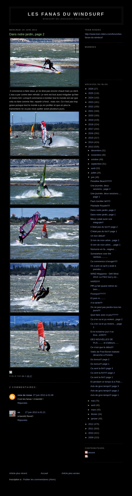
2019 (91, 120)
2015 (91, 137)
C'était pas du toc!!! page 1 (103, 231)
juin (93, 177)
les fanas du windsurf (66, 14)
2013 (91, 146)
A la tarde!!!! (96, 302)
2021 (91, 111)
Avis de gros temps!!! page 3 (104, 386)
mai (93, 400)
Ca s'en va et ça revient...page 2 (106, 319)
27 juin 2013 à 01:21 (35, 412)
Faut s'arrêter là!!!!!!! (100, 201)
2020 (91, 115)
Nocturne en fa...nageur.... (103, 249)
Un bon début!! (97, 236)
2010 (91, 433)
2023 (91, 102)
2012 (91, 424)
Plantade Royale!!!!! (100, 205)
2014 (91, 142)
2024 (91, 97)
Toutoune (90, 452)
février (94, 414)
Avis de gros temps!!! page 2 (104, 390)
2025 (91, 93)
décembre (96, 150)
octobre (95, 159)
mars (94, 409)
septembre (96, 164)
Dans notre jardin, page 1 (103, 214)
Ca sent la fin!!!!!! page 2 (102, 373)
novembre (96, 155)
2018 (91, 124)
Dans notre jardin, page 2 (103, 210)
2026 (91, 88)
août (93, 168)
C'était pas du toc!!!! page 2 (104, 227)
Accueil (44, 473)
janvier (94, 418)
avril (93, 405)
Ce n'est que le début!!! (101, 347)
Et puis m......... (97, 298)
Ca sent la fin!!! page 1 (101, 377)
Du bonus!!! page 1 (99, 364)
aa (19, 412)
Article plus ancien (71, 473)
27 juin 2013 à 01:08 (43, 395)
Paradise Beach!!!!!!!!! (101, 181)
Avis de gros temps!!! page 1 (104, 395)
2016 (91, 133)
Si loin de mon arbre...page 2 (104, 240)
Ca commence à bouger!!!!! (103, 261)
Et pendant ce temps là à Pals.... (106, 381)
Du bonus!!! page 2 (99, 359)
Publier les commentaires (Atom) (39, 479)
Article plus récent (18, 473)
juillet (94, 172)
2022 (91, 106)
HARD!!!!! (95, 281)
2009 (91, 437)
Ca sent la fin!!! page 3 (101, 368)
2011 (91, 428)
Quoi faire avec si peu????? (104, 315)
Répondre (22, 403)
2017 (91, 129)
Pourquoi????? (98, 293)
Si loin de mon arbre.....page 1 (105, 244)
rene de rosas (25, 395)
